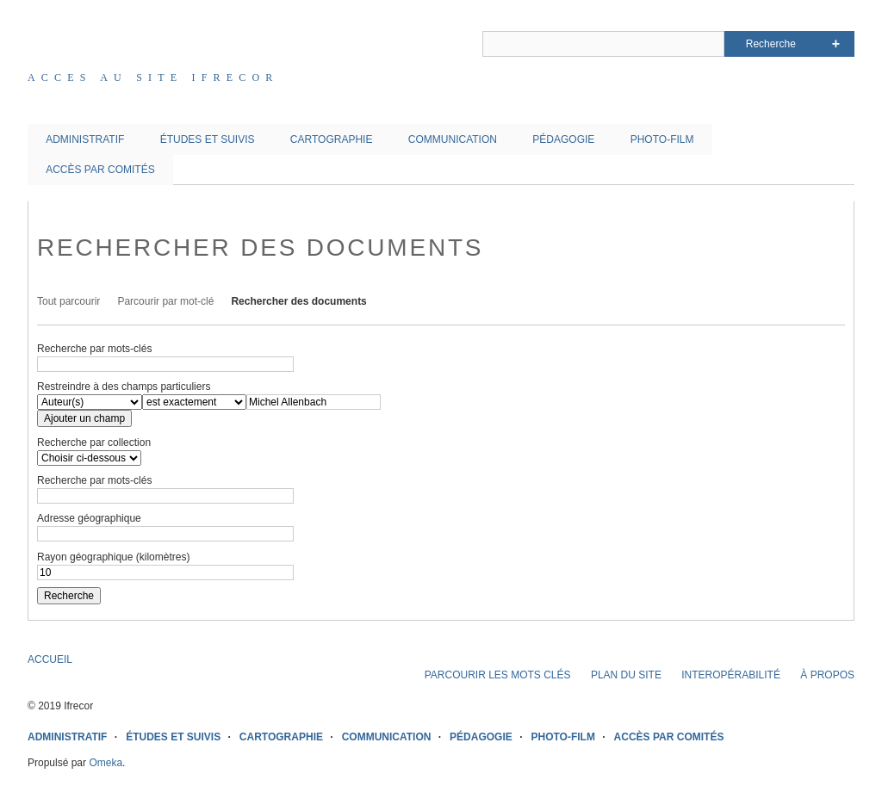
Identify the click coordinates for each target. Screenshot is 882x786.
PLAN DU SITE (626, 675)
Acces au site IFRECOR (153, 77)
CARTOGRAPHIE (331, 139)
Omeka (105, 763)
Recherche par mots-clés (94, 349)
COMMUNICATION (452, 139)
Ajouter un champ (84, 418)
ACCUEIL (50, 659)
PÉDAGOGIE (563, 139)
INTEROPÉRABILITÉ (730, 675)
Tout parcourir (68, 301)
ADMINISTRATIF (85, 139)
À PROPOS (827, 675)
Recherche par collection (94, 442)
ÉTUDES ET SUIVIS (207, 139)
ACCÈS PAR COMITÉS (100, 170)
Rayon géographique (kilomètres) (113, 557)
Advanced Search (835, 44)
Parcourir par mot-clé (165, 301)
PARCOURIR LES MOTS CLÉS (498, 675)
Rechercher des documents (298, 301)
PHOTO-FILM (662, 139)
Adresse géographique (89, 518)
